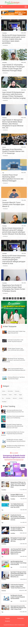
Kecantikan (4, 394)
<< (4, 298)
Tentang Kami (20, 618)
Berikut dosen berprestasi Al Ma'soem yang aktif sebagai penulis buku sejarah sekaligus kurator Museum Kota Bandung (14, 231)
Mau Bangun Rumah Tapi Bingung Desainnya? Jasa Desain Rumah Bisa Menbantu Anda (13, 360)
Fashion (3, 391)
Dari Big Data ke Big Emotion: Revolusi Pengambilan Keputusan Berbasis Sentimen (12, 433)
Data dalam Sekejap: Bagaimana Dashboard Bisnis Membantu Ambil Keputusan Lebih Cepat (14, 426)
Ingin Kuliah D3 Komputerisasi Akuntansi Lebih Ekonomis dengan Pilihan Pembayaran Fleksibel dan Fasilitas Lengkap (14, 95)
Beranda (8, 618)
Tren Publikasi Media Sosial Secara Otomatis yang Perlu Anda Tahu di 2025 (17, 505)
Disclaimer (7, 621)
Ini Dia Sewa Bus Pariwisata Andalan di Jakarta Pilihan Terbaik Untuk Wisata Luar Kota (18, 586)
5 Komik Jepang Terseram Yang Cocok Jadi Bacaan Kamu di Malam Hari (13, 350)
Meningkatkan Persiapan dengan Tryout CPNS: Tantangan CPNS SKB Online (18, 539)
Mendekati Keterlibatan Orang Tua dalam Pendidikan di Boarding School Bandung (18, 529)
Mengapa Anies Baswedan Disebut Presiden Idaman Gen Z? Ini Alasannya (13, 151)
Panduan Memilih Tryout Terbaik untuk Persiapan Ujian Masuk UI (13, 204)
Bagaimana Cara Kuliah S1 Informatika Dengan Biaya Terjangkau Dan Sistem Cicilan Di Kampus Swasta (13, 288)
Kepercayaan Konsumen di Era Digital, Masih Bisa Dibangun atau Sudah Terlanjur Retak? (18, 607)
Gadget (20, 394)
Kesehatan (8, 398)
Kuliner (10, 394)
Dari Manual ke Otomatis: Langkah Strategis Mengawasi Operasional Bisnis (18, 597)
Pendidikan (4, 33)
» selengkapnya (5, 45)
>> (23, 298)
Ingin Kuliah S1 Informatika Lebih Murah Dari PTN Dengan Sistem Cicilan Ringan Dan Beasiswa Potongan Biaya (13, 68)
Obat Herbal (10, 391)
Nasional (4, 147)
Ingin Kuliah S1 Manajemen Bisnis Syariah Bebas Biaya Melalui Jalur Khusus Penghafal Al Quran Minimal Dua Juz (12, 124)
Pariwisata (17, 391)
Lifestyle (20, 398)
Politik (15, 394)
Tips (3, 172)
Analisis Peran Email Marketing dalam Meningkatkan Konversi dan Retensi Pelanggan (12, 178)
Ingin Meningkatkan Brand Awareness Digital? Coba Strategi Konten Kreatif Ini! (18, 563)
